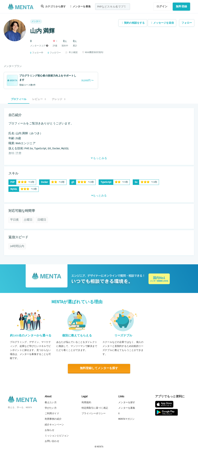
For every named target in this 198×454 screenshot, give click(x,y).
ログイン (162, 6)
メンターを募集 (80, 6)
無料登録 (181, 6)
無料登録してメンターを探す (99, 368)
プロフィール (18, 99)
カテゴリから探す (53, 6)
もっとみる (99, 158)
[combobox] (112, 6)
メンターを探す (126, 402)
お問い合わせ (52, 441)
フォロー (187, 22)
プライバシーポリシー (94, 413)
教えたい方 (51, 402)
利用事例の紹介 (53, 419)
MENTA (100, 446)
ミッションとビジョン (57, 435)
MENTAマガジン (126, 419)
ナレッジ (58, 99)
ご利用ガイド (52, 413)
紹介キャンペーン (54, 424)
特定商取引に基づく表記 (95, 407)
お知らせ (49, 430)
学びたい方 (51, 407)
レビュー (39, 99)
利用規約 (86, 402)
